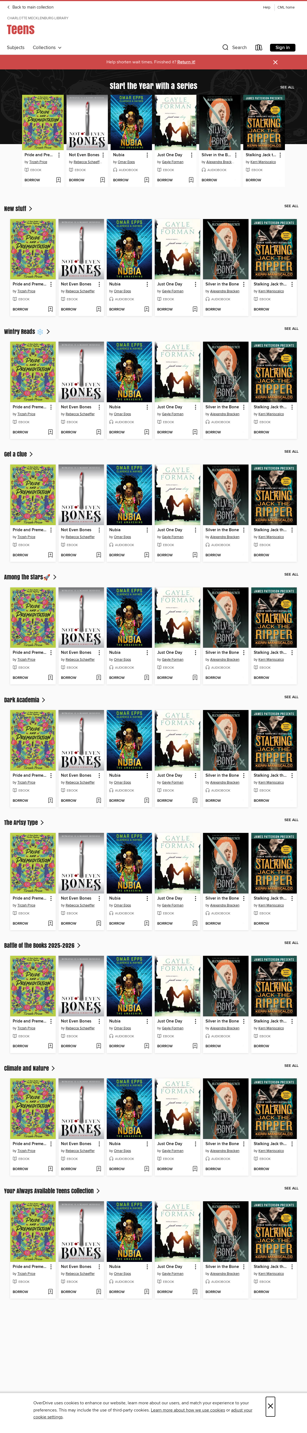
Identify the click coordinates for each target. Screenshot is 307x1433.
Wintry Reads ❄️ (27, 331)
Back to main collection (30, 7)
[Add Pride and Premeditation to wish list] (58, 180)
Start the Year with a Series (153, 85)
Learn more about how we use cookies (188, 1410)
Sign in (283, 48)
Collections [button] (47, 48)
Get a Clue (19, 454)
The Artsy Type (24, 822)
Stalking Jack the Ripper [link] (261, 155)
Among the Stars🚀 (31, 577)
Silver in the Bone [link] (217, 155)
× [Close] (270, 1407)
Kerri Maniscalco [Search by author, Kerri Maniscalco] (263, 162)
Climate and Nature (30, 1068)
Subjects (16, 48)
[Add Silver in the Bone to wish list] (235, 180)
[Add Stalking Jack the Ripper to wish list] (279, 180)
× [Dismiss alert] (275, 62)
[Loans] (259, 48)
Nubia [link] (118, 155)
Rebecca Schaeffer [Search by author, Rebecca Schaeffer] (88, 162)
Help (266, 8)
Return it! (186, 62)
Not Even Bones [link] (84, 155)
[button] (234, 48)
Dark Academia (25, 699)
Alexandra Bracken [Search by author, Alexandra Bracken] (220, 162)
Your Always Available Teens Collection (52, 1190)
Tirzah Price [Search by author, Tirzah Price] (38, 162)
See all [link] (287, 87)
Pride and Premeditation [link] (40, 155)
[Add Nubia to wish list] (146, 180)
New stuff (18, 208)
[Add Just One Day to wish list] (191, 180)
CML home (286, 8)
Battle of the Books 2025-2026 (43, 945)
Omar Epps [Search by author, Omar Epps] (126, 162)
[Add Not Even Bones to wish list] (102, 180)
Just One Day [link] (169, 155)
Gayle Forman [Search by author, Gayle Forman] (172, 162)
